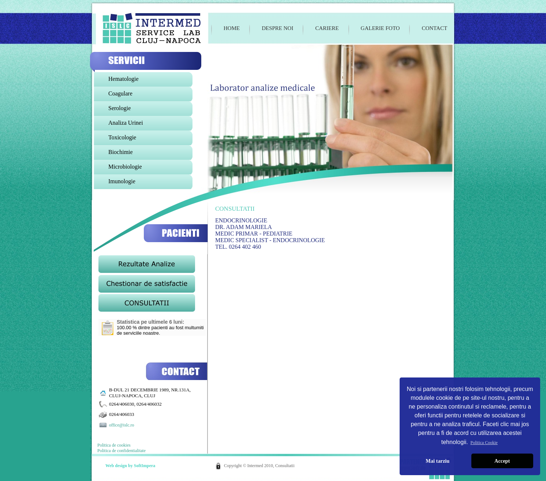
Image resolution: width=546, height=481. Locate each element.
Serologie (119, 108)
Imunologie (121, 181)
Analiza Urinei (125, 123)
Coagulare (120, 93)
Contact (434, 28)
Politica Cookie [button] (484, 442)
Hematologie (123, 79)
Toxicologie (122, 137)
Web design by (119, 465)
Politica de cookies (114, 445)
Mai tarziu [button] (437, 461)
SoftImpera (145, 465)
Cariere (327, 28)
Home (232, 28)
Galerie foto (380, 28)
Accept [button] (502, 461)
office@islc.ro (121, 425)
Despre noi (277, 28)
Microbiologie (125, 167)
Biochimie (120, 152)
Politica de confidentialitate (121, 450)
